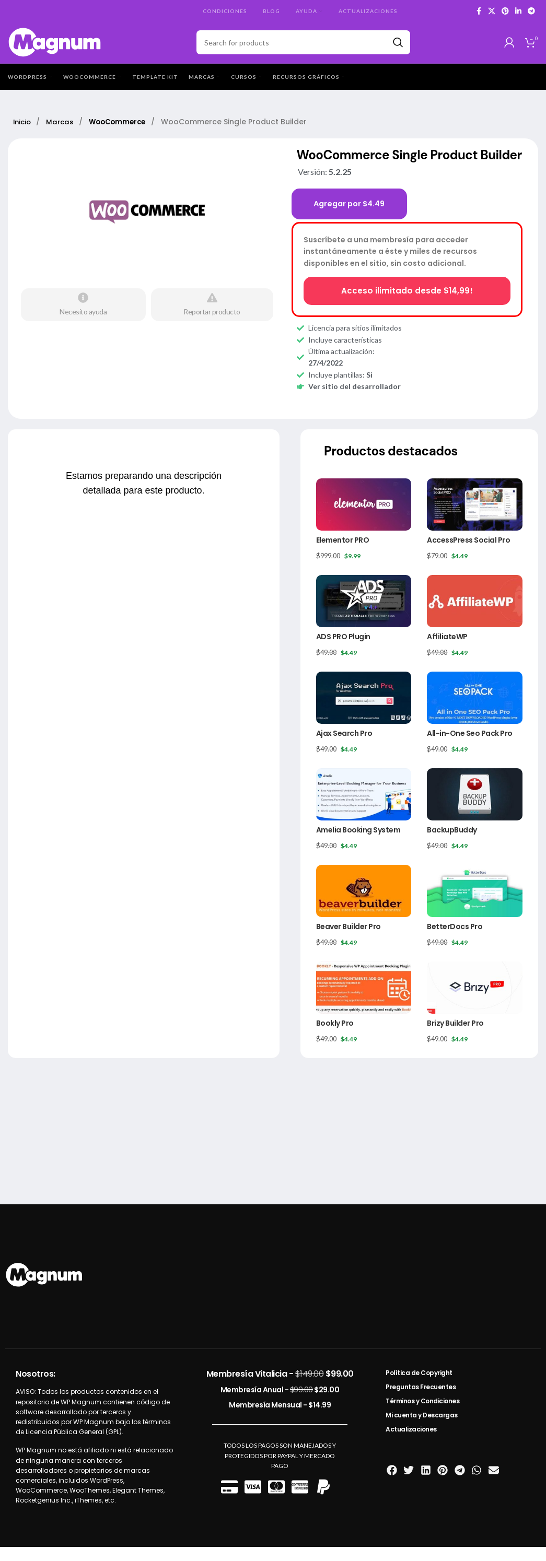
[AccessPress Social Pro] (474, 518)
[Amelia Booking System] (364, 808)
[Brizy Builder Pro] (474, 1001)
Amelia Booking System (358, 844)
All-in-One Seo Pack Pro (470, 747)
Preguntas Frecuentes (421, 1400)
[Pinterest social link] (505, 11)
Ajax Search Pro (344, 747)
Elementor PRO (342, 553)
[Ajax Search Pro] (364, 711)
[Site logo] (55, 48)
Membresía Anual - (280, 1404)
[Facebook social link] (478, 11)
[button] (392, 1484)
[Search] (303, 49)
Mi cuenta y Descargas (422, 1429)
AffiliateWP (447, 650)
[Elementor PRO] (364, 518)
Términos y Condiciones (422, 1415)
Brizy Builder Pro (455, 1037)
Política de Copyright (419, 1386)
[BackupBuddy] (474, 808)
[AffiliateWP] (474, 615)
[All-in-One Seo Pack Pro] (474, 711)
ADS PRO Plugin (343, 650)
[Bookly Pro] (364, 1001)
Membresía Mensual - (280, 1419)
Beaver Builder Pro (348, 940)
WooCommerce (125, 135)
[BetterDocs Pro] (474, 904)
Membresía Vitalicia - (280, 1388)
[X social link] (491, 11)
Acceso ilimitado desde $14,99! (407, 304)
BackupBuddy (452, 844)
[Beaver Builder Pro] (364, 904)
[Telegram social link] (531, 11)
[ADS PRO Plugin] (364, 615)
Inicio (24, 135)
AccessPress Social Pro (468, 553)
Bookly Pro (335, 1037)
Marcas (64, 135)
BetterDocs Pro (454, 940)
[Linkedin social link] (518, 11)
